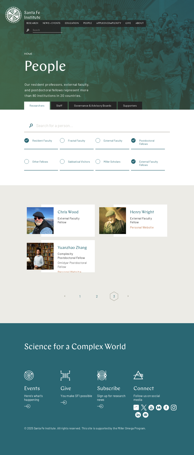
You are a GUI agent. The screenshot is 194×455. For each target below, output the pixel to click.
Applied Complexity (132, 14)
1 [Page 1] (79, 296)
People (111, 14)
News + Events (75, 14)
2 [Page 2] (97, 296)
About (163, 14)
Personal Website (142, 227)
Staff (59, 105)
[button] (56, 14)
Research (56, 14)
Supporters (130, 105)
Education (95, 14)
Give (152, 14)
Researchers (36, 105)
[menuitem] (37, 106)
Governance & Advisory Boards (92, 105)
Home (28, 54)
